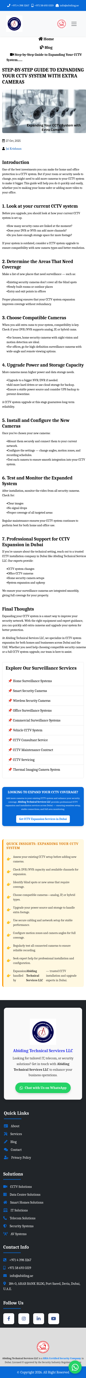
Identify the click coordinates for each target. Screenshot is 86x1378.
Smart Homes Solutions (23, 1202)
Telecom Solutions (19, 1218)
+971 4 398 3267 (20, 5)
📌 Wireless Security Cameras (29, 701)
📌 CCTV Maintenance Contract (30, 750)
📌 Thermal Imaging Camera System (34, 770)
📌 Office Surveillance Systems (30, 711)
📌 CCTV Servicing (21, 760)
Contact (13, 1150)
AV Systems (14, 1234)
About (11, 1126)
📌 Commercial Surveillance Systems (34, 720)
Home (46, 39)
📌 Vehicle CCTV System (25, 730)
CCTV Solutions (17, 1187)
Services (13, 1134)
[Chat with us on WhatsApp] (75, 1367)
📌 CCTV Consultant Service (28, 740)
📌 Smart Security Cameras (27, 691)
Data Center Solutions (21, 1195)
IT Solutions (15, 1210)
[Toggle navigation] (74, 24)
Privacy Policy (17, 1158)
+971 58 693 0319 (43, 5)
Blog (46, 47)
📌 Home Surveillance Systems (30, 681)
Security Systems (18, 1226)
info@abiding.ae (69, 5)
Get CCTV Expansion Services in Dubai (43, 819)
